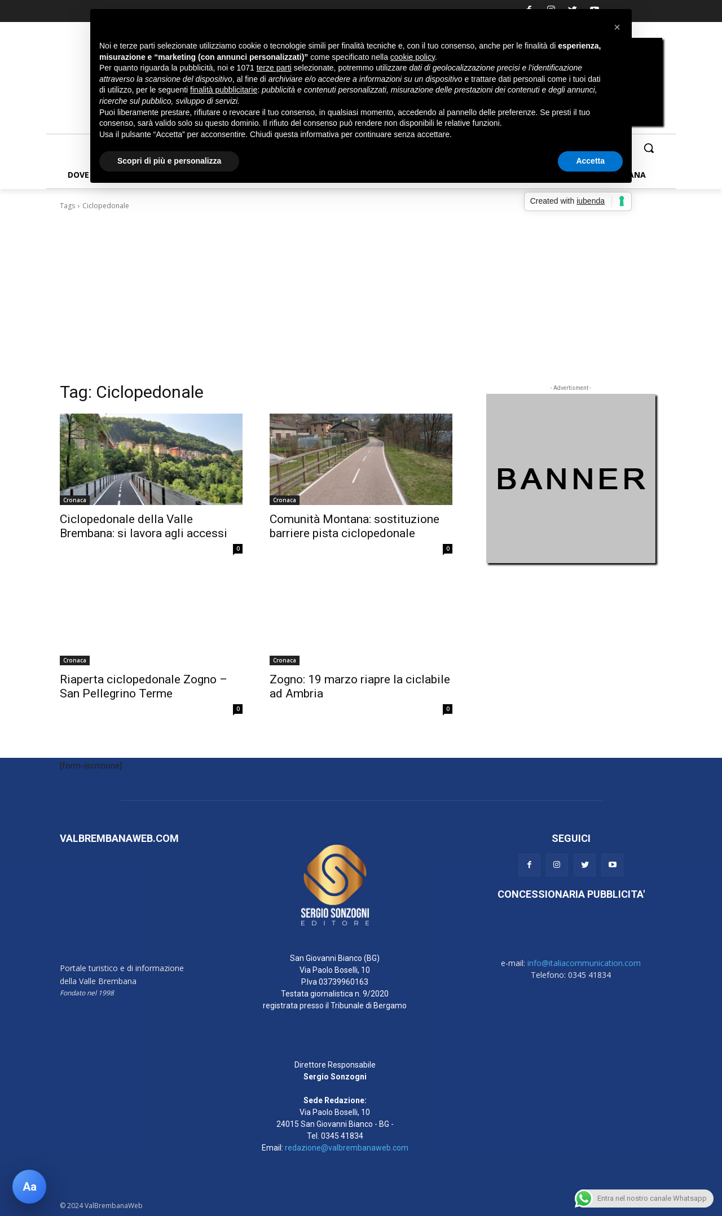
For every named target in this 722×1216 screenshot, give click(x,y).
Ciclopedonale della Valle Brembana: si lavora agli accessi (143, 526)
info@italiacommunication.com (584, 963)
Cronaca (74, 500)
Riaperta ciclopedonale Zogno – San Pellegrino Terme (143, 686)
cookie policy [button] (412, 57)
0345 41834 (342, 1135)
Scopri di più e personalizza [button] (169, 160)
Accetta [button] (590, 160)
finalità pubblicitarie (223, 89)
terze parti (274, 67)
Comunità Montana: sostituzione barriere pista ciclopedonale (354, 526)
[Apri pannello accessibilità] (29, 1187)
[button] (648, 147)
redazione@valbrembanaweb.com (346, 1147)
